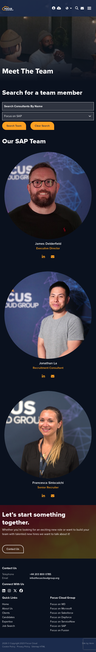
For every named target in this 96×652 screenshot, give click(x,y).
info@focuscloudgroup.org (44, 578)
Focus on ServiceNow (62, 622)
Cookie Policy (8, 646)
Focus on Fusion (59, 630)
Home (5, 604)
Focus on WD (57, 604)
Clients (6, 613)
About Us (7, 608)
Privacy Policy (23, 646)
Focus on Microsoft (61, 608)
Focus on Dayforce (61, 617)
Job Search (8, 626)
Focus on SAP (58, 626)
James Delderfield (48, 243)
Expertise (7, 622)
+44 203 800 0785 (40, 574)
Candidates (8, 617)
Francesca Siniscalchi (48, 482)
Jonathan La (48, 363)
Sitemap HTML (38, 646)
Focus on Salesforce (61, 613)
